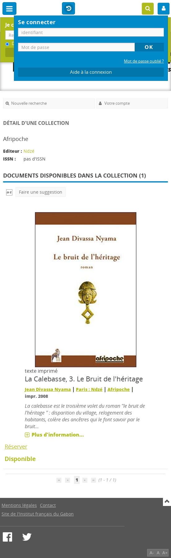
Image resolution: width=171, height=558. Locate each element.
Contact (48, 505)
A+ (165, 553)
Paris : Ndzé (89, 389)
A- (152, 553)
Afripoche (118, 389)
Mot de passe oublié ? (144, 61)
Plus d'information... (58, 434)
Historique (68, 8)
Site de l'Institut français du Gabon (38, 514)
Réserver (16, 446)
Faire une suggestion (40, 192)
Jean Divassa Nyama (48, 389)
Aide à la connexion (91, 72)
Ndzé (29, 151)
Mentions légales (19, 505)
